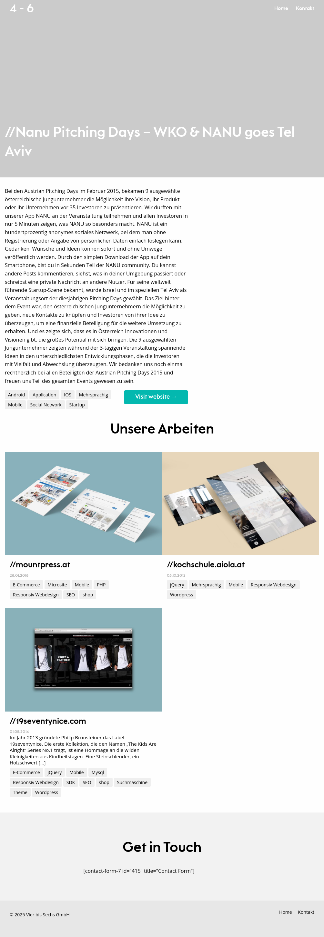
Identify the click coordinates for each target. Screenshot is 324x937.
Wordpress (181, 595)
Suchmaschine (132, 782)
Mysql (98, 772)
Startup (77, 405)
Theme (20, 792)
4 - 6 (22, 9)
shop (88, 595)
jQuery (177, 585)
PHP (101, 585)
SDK (70, 782)
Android (16, 395)
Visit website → (156, 397)
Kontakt (305, 8)
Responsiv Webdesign (36, 595)
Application (44, 395)
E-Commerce (26, 585)
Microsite (57, 585)
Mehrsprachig (93, 395)
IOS (67, 395)
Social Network (46, 405)
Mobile (15, 405)
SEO (70, 595)
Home (281, 8)
